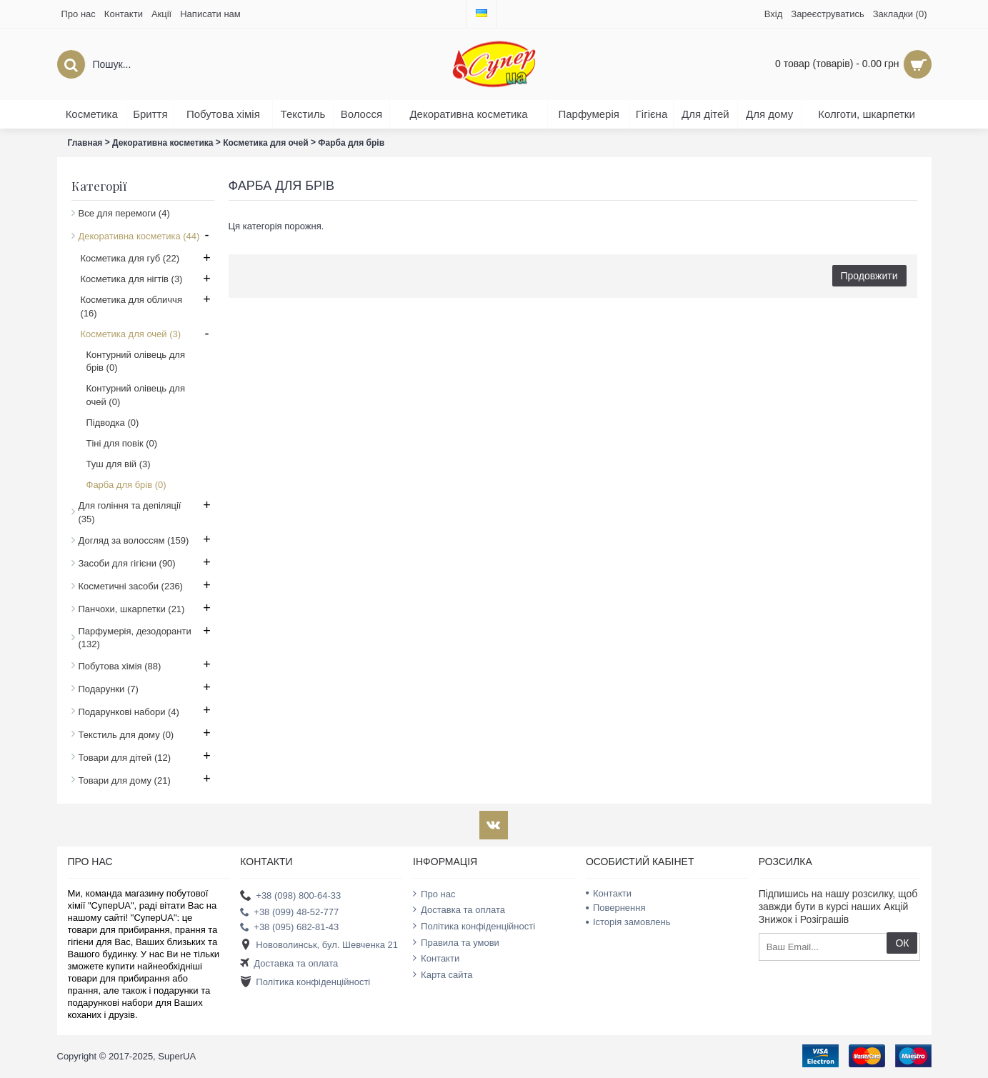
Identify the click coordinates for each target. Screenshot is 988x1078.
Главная (85, 143)
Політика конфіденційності (305, 983)
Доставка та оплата (289, 964)
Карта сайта (442, 974)
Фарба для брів (351, 143)
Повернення (616, 907)
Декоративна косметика (162, 143)
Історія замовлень (628, 922)
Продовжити (869, 275)
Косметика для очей (265, 143)
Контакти (436, 958)
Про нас (434, 893)
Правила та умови (456, 942)
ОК (902, 943)
